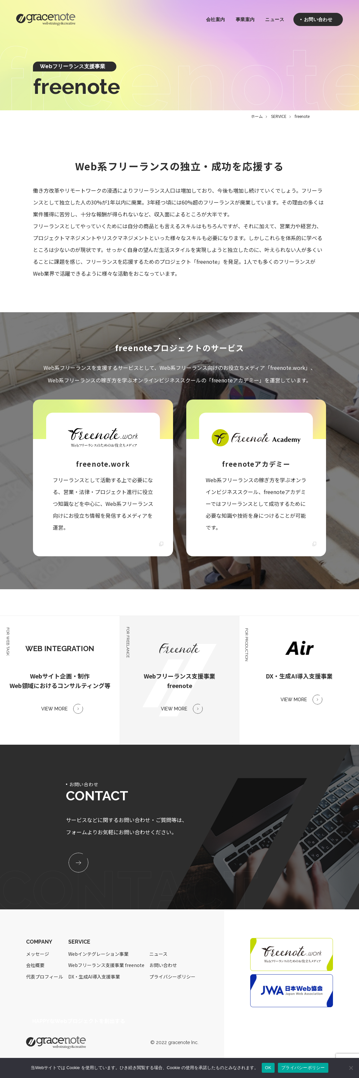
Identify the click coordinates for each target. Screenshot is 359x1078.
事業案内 (244, 19)
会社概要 (35, 965)
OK (268, 1067)
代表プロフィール (44, 977)
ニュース (274, 19)
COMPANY (39, 942)
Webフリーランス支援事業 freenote (106, 965)
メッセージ (37, 954)
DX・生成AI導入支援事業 (94, 977)
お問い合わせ (163, 965)
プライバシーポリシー (172, 977)
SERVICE (278, 116)
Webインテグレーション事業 (98, 954)
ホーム (257, 116)
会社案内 (215, 19)
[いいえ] (350, 1067)
